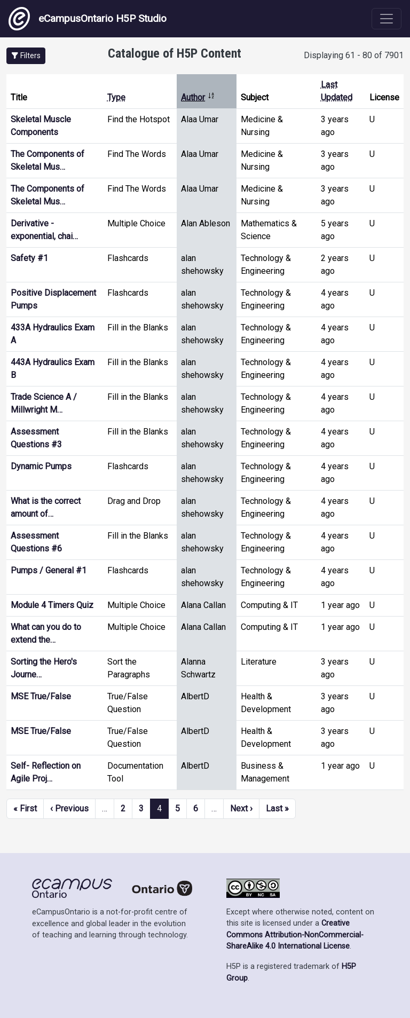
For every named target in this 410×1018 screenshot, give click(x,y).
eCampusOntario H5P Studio (88, 18)
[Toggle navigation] (386, 18)
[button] (25, 56)
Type (116, 97)
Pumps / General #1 (48, 570)
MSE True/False (41, 696)
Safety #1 (29, 258)
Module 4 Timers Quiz (52, 605)
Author (198, 97)
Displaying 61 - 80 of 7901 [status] (354, 55)
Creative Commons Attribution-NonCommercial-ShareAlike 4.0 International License (295, 935)
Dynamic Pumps (41, 466)
